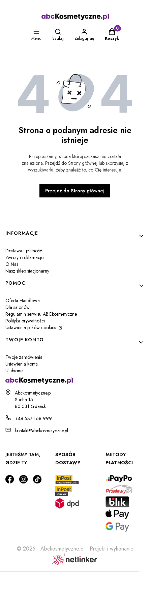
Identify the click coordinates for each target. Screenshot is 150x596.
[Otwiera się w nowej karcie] (9, 479)
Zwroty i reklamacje (24, 257)
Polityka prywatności (25, 320)
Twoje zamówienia (23, 357)
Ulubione (14, 370)
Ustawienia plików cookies (31, 327)
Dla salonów (17, 307)
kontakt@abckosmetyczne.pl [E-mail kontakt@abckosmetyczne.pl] (41, 430)
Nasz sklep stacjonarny (27, 271)
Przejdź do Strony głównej (74, 190)
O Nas (11, 264)
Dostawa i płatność (23, 250)
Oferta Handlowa (22, 300)
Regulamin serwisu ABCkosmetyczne (41, 314)
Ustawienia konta (21, 363)
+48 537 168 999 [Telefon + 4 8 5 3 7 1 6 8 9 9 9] (33, 418)
